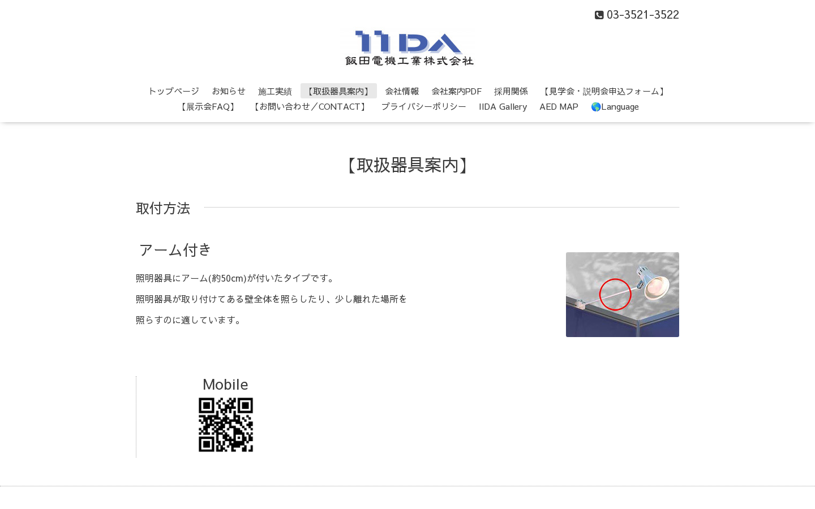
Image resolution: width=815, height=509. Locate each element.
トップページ (173, 91)
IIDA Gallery (503, 106)
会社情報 (402, 91)
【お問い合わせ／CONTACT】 (310, 106)
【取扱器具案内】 (338, 91)
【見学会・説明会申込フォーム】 (604, 91)
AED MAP (558, 106)
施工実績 (275, 91)
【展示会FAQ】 (208, 106)
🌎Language (615, 106)
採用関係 (511, 91)
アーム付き (175, 249)
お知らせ (229, 91)
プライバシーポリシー (423, 106)
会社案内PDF (456, 91)
